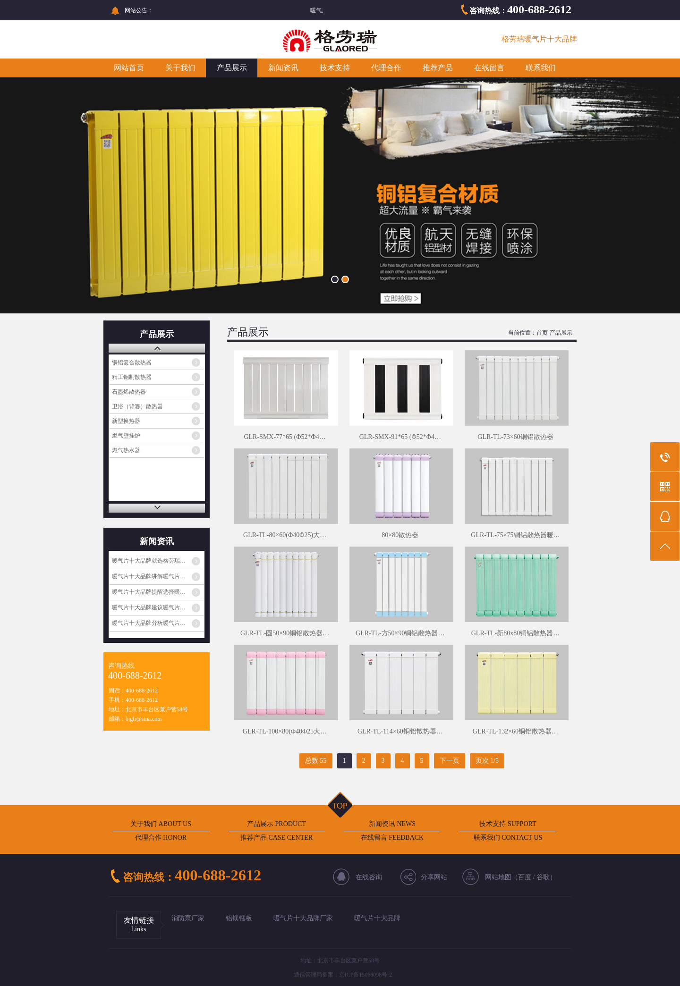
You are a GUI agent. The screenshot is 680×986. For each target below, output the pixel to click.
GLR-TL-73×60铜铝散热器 (515, 436)
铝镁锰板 (239, 918)
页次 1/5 (487, 760)
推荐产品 (438, 68)
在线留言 (489, 68)
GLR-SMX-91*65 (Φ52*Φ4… (400, 436)
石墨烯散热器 (129, 391)
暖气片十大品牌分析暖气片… (149, 623)
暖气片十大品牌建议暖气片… (149, 607)
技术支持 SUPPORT (507, 823)
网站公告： (139, 10)
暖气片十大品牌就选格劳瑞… (149, 560)
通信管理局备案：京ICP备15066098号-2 (343, 974)
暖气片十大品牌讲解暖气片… (149, 576)
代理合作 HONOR (161, 837)
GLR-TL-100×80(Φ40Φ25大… (285, 731)
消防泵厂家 (187, 918)
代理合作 (386, 68)
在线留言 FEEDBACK (392, 837)
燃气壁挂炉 (126, 435)
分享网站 (434, 877)
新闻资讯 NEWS (392, 823)
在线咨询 (369, 877)
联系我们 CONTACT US (508, 837)
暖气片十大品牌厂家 (303, 918)
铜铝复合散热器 (132, 362)
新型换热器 (126, 421)
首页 (542, 332)
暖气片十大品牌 (377, 918)
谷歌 (543, 877)
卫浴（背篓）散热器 (137, 406)
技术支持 (335, 68)
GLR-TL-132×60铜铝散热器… (515, 731)
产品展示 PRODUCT (276, 823)
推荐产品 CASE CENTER (276, 837)
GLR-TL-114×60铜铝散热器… (400, 731)
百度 (524, 877)
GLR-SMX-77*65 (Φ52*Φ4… (284, 436)
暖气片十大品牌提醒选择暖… (149, 592)
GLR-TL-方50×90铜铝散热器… (400, 633)
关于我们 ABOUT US (160, 823)
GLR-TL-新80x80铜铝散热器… (515, 633)
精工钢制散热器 (132, 377)
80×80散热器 (400, 535)
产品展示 (232, 68)
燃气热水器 (126, 450)
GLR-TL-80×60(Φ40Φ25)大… (284, 535)
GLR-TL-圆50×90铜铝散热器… (284, 633)
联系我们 (541, 68)
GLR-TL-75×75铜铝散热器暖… (515, 535)
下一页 (449, 760)
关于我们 (180, 68)
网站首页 (129, 68)
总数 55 (316, 760)
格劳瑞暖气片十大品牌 (539, 39)
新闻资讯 (283, 68)
